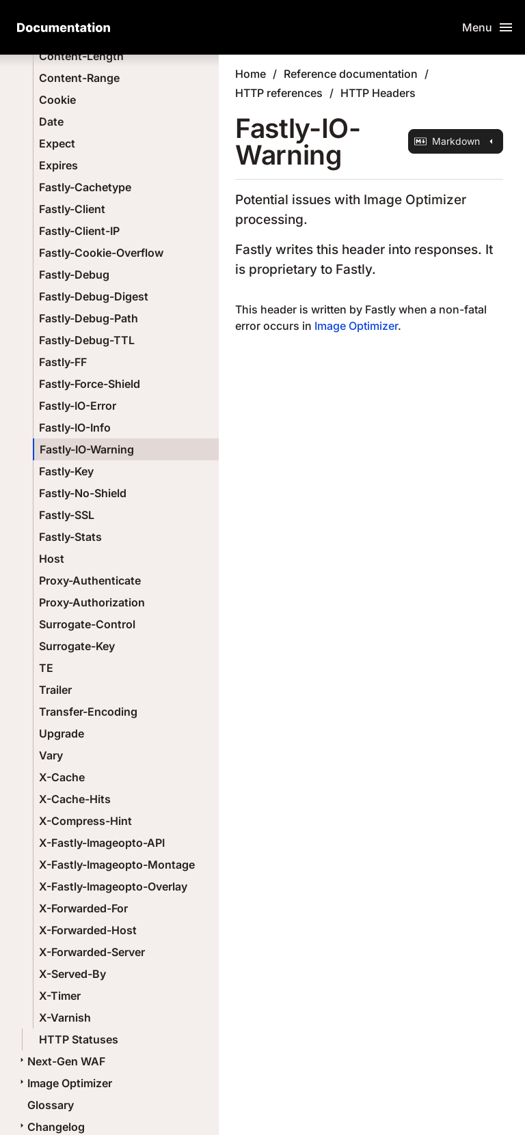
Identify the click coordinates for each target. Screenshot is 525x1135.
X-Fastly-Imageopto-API (102, 843)
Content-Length (81, 56)
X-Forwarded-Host (88, 930)
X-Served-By (72, 974)
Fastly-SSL (66, 515)
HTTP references (279, 93)
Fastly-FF (63, 362)
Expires (58, 165)
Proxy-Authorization (92, 602)
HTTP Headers (378, 93)
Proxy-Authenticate (90, 580)
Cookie (57, 100)
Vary (51, 755)
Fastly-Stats (70, 537)
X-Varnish (65, 1017)
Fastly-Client (72, 209)
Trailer (55, 690)
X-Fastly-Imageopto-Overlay (113, 886)
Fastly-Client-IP (79, 231)
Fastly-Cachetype (85, 187)
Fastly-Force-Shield (89, 384)
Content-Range (79, 78)
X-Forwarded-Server (92, 952)
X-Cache (62, 777)
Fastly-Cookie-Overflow (101, 253)
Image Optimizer (64, 1083)
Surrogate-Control (87, 624)
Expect (57, 143)
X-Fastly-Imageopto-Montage (117, 864)
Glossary (50, 1105)
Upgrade (61, 733)
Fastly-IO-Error (77, 405)
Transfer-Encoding (88, 711)
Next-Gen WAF (60, 1061)
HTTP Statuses (78, 1039)
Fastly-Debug (74, 274)
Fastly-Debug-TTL (87, 340)
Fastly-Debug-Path (88, 318)
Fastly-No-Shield (82, 493)
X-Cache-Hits (75, 799)
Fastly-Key (66, 471)
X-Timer (60, 996)
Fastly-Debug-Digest (93, 296)
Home (250, 74)
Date (51, 121)
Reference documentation (351, 74)
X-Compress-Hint (85, 821)
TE (46, 668)
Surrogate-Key (77, 646)
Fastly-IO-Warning (87, 449)
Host (51, 558)
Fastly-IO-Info (75, 427)
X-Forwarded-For (83, 908)
